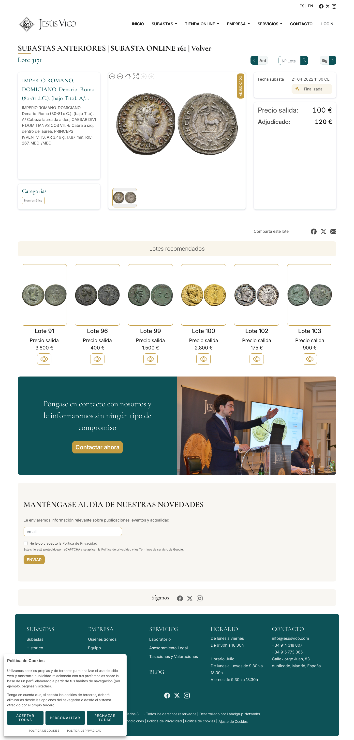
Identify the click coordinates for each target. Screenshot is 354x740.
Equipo (94, 647)
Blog (156, 672)
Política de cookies (200, 721)
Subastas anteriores (62, 48)
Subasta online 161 (148, 48)
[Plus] (44, 359)
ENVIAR (34, 559)
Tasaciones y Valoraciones (173, 656)
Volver (201, 48)
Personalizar (65, 718)
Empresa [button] (237, 23)
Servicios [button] (268, 23)
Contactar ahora (97, 447)
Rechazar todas (105, 717)
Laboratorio (160, 639)
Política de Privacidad (79, 543)
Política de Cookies (44, 730)
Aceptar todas (25, 717)
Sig (324, 60)
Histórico (35, 647)
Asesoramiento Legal (168, 647)
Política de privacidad (116, 549)
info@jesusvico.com (290, 638)
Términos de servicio (153, 549)
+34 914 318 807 (287, 645)
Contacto (288, 629)
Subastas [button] (163, 23)
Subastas (35, 639)
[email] (73, 531)
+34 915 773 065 (287, 652)
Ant (262, 60)
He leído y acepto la (63, 543)
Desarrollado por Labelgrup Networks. (230, 714)
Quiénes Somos (102, 639)
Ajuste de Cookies (233, 721)
